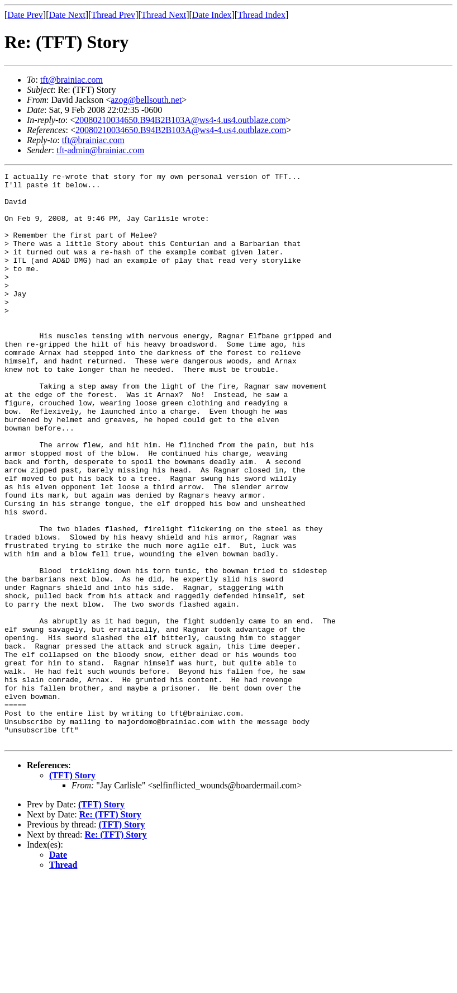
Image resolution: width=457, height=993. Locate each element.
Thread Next (163, 15)
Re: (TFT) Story (110, 928)
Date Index (212, 15)
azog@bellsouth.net (146, 100)
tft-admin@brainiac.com (100, 150)
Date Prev (25, 15)
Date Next (67, 15)
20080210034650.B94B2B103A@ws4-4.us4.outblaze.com (180, 120)
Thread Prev (113, 15)
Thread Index (261, 15)
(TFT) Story (72, 889)
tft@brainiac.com (71, 79)
